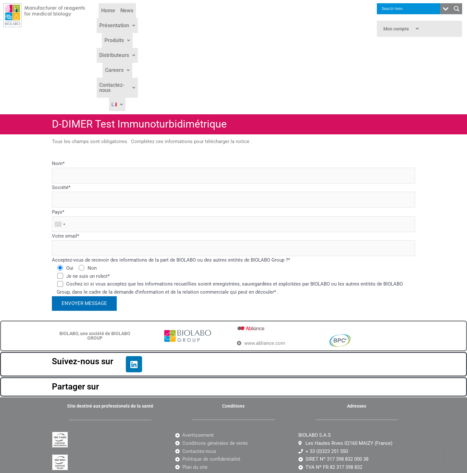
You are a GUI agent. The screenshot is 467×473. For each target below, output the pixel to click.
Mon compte (401, 29)
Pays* (233, 146)
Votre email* (233, 170)
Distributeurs (241, 20)
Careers (276, 20)
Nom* (233, 97)
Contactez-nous (315, 20)
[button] (169, 20)
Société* (233, 121)
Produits (205, 20)
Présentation (169, 20)
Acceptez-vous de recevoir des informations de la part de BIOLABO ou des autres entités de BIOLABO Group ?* (171, 186)
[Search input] (410, 8)
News (139, 20)
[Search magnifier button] (456, 8)
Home (121, 20)
